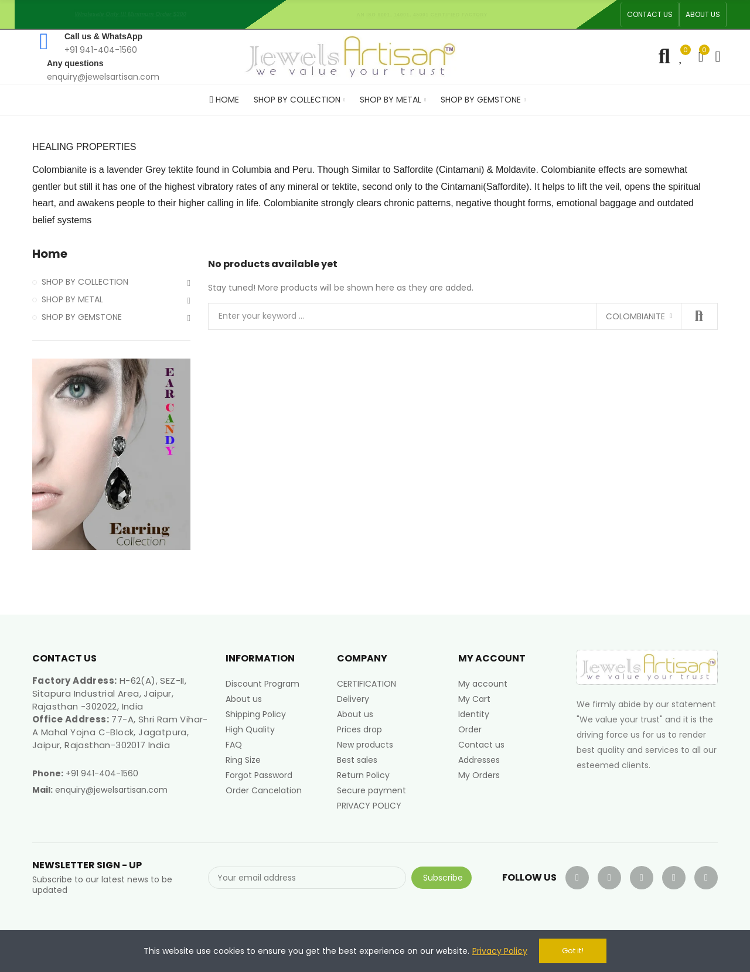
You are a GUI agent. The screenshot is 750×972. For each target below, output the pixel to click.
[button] (650, 14)
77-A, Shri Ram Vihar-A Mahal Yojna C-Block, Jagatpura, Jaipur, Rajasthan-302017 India (120, 732)
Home (49, 254)
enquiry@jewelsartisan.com (111, 790)
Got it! (573, 950)
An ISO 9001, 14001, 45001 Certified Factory (425, 14)
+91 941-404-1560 (102, 773)
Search (699, 316)
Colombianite (635, 316)
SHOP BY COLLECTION (85, 282)
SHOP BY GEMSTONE (82, 317)
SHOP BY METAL (72, 299)
